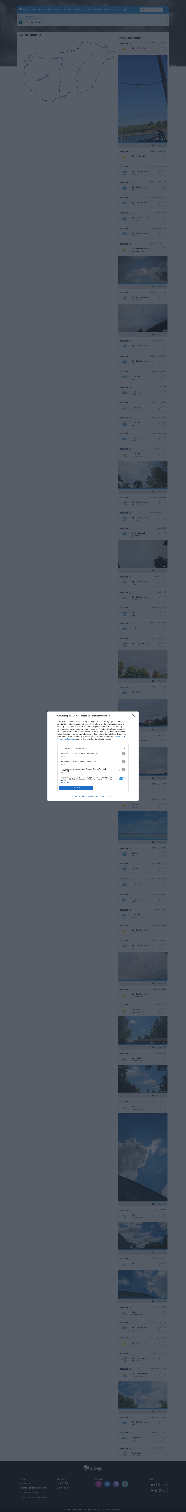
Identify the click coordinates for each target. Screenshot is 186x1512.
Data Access (93, 796)
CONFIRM (75, 788)
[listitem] (93, 748)
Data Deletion (79, 796)
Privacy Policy (106, 796)
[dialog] (93, 756)
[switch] (122, 753)
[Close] (134, 716)
